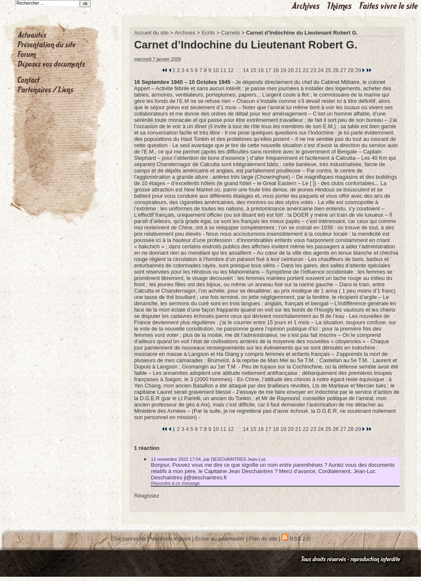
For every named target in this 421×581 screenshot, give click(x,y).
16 (261, 70)
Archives (185, 33)
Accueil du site (151, 33)
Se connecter (130, 538)
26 (335, 70)
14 (246, 70)
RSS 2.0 (296, 538)
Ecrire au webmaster (219, 538)
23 (313, 70)
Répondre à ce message (175, 483)
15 (253, 70)
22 (306, 70)
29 (358, 70)
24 (321, 70)
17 (268, 70)
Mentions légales (170, 538)
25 (328, 70)
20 (290, 70)
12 (231, 70)
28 (351, 70)
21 (298, 70)
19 (283, 70)
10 (216, 70)
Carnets (230, 33)
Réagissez (146, 495)
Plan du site (263, 538)
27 (343, 70)
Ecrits (208, 33)
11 (223, 70)
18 (276, 70)
